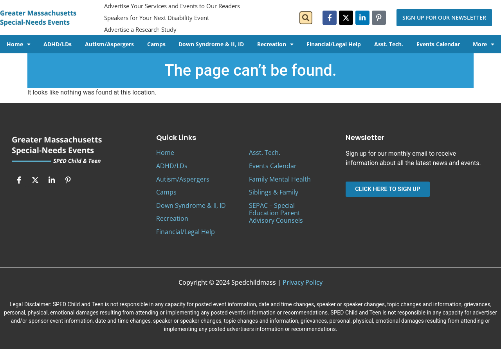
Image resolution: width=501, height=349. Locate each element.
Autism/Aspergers (109, 44)
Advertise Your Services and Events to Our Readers (172, 6)
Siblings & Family (273, 192)
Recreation (275, 44)
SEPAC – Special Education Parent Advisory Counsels (276, 213)
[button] (305, 17)
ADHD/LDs (57, 44)
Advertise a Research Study (140, 29)
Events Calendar (438, 44)
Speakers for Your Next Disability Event (156, 18)
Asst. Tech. (388, 44)
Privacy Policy (303, 282)
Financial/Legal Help (333, 44)
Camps (156, 44)
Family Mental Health (280, 179)
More (483, 44)
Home (19, 44)
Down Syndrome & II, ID (211, 44)
